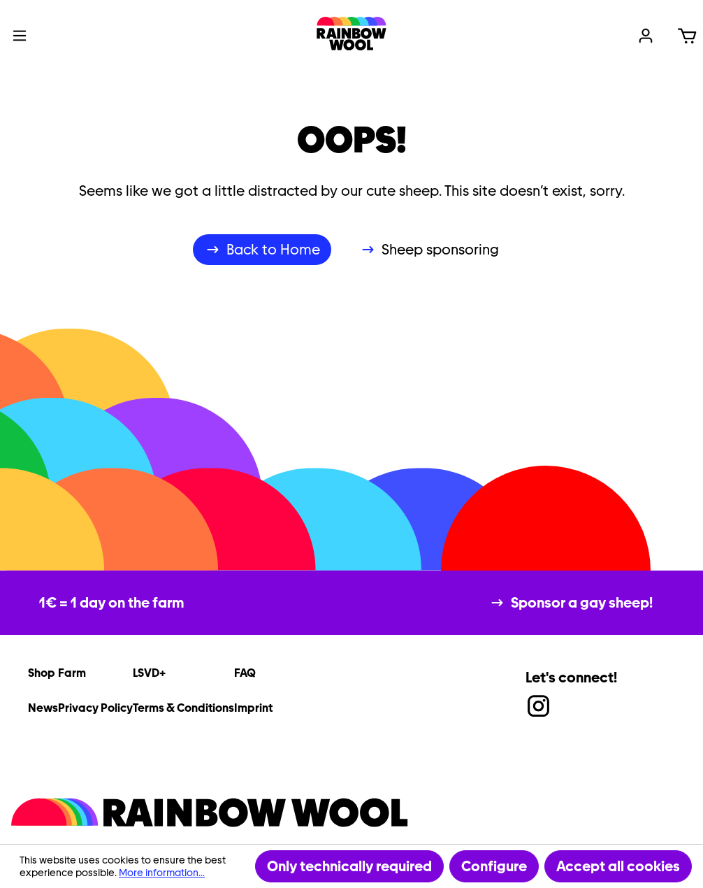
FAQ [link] (245, 673)
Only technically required (349, 866)
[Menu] (19, 33)
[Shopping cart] (687, 34)
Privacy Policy (95, 708)
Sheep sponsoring (440, 249)
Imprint (253, 708)
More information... (162, 872)
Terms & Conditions (183, 708)
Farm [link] (72, 673)
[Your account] (646, 34)
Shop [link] (41, 673)
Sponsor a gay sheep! (582, 602)
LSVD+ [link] (149, 673)
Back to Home (273, 249)
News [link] (43, 708)
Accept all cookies (618, 866)
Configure (494, 866)
